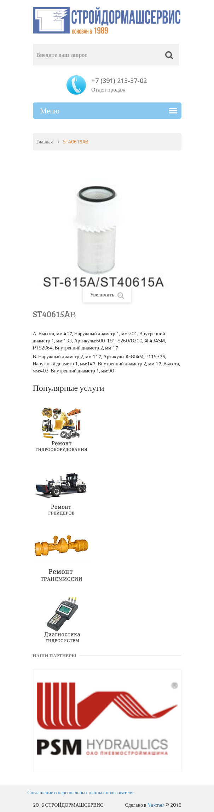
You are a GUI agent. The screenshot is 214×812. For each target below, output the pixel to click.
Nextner (156, 804)
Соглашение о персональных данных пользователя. (81, 792)
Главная (44, 141)
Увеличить (107, 295)
